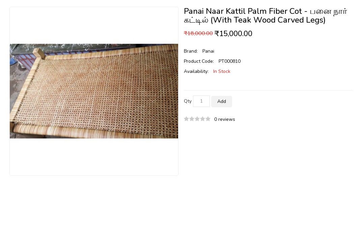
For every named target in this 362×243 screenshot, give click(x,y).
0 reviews (224, 119)
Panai (208, 51)
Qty (188, 101)
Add (221, 101)
